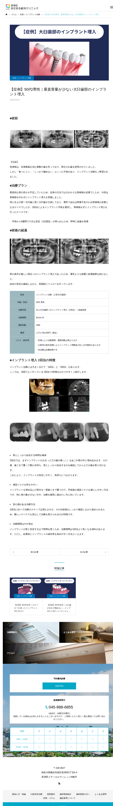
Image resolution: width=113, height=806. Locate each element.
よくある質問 (100, 794)
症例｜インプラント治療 (22, 78)
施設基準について (67, 798)
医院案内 (51, 794)
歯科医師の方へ (83, 794)
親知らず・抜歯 (19, 794)
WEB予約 (59, 686)
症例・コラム (49, 798)
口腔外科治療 (36, 794)
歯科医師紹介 (65, 794)
